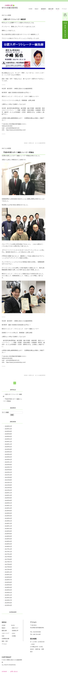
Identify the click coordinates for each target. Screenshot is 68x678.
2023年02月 (8, 457)
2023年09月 (8, 449)
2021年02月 (8, 490)
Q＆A (13, 633)
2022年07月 (8, 467)
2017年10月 (8, 554)
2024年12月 (8, 441)
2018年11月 (8, 526)
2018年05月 (8, 536)
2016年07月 (8, 579)
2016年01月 (8, 592)
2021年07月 (8, 482)
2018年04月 (8, 539)
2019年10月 (8, 508)
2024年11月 (8, 444)
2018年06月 (8, 533)
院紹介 (37, 9)
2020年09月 (8, 498)
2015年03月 (8, 605)
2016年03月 (8, 587)
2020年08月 (8, 500)
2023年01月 (8, 459)
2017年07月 (8, 562)
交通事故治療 (5, 638)
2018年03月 (8, 541)
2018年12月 (8, 523)
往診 (3, 636)
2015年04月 (8, 602)
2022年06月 (8, 469)
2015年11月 (8, 595)
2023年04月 (8, 452)
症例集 (14, 636)
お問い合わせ (14, 671)
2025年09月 (8, 431)
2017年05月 (8, 567)
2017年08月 (8, 559)
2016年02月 (8, 590)
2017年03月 (8, 569)
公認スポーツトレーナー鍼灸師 (14, 19)
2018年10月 (8, 528)
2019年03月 (8, 515)
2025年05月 (8, 436)
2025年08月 (8, 434)
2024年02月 (8, 446)
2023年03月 (8, 454)
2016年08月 (8, 577)
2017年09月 (8, 556)
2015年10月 (8, 597)
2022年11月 (8, 462)
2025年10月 (8, 429)
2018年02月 (8, 544)
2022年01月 (8, 472)
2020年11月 (8, 492)
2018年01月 (8, 546)
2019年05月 (8, 513)
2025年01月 (8, 439)
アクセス (64, 9)
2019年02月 (8, 518)
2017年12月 (8, 549)
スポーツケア (5, 633)
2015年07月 (8, 600)
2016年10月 (8, 574)
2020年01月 (8, 503)
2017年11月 (8, 551)
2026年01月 (8, 426)
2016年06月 (8, 582)
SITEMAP (4, 671)
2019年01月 (8, 521)
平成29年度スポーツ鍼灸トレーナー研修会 (18, 152)
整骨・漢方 (5, 641)
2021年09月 (8, 477)
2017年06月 (8, 564)
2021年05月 (8, 487)
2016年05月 (8, 585)
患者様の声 (15, 630)
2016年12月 (8, 572)
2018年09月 (8, 531)
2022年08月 (8, 464)
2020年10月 (8, 495)
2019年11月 (8, 505)
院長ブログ (15, 628)
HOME (30, 9)
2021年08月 (8, 480)
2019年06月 (8, 510)
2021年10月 (8, 475)
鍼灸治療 (4, 630)
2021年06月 (8, 485)
